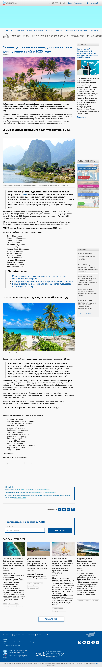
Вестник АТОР (83, 177)
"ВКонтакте (35, 493)
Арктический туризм (20, 36)
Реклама (40, 635)
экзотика (87, 598)
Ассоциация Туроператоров (11, 2)
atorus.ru (96, 663)
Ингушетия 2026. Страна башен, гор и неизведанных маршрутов (88, 269)
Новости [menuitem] (8, 31)
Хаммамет (81, 600)
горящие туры (37, 583)
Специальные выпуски (87, 168)
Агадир (88, 600)
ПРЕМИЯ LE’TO (38, 36)
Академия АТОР (77, 36)
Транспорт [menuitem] (39, 31)
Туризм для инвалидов (57, 36)
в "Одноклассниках (48, 493)
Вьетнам (13, 606)
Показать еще (51, 619)
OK (60, 3)
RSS (47, 635)
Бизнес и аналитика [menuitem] (23, 31)
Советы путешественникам (89, 186)
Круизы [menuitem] (49, 31)
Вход (70, 3)
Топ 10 (81, 204)
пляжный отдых (33, 586)
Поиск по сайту (93, 3)
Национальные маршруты (88, 195)
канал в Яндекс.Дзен (43, 490)
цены (5, 603)
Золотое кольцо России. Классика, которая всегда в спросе (87, 293)
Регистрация (79, 3)
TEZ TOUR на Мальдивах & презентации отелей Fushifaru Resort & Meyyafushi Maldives (87, 305)
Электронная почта (11, 526)
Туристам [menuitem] (59, 31)
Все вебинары (86, 314)
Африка (80, 598)
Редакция (30, 635)
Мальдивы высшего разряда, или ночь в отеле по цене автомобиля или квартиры (39, 277)
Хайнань (20, 606)
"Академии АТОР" (20, 498)
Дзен (50, 3)
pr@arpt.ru (23, 656)
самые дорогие (19, 463)
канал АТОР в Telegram (24, 490)
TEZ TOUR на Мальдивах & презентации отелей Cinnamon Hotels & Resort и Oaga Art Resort (87, 281)
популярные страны (59, 611)
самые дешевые (8, 463)
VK (56, 3)
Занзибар (95, 600)
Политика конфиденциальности (14, 635)
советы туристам (31, 463)
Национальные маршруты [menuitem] (77, 31)
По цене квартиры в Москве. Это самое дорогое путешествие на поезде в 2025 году (42, 285)
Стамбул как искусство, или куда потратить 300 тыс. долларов (42, 281)
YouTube (53, 3)
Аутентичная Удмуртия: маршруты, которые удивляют (86, 258)
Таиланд (5, 606)
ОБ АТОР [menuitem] (94, 31)
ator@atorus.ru (19, 652)
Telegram (64, 3)
